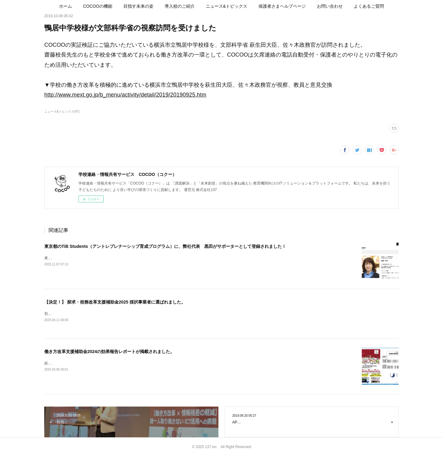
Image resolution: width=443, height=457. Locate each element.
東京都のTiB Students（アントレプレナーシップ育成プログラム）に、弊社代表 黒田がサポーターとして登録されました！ (165, 246)
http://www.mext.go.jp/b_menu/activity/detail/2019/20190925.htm (125, 95)
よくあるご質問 (369, 6)
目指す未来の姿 (138, 6)
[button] (65, 6)
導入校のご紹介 (180, 6)
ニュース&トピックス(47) (61, 111)
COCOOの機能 (97, 6)
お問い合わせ (330, 6)
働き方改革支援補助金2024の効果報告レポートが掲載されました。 (109, 351)
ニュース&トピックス (226, 6)
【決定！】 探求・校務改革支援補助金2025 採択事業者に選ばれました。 (115, 302)
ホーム (65, 6)
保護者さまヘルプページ (282, 6)
